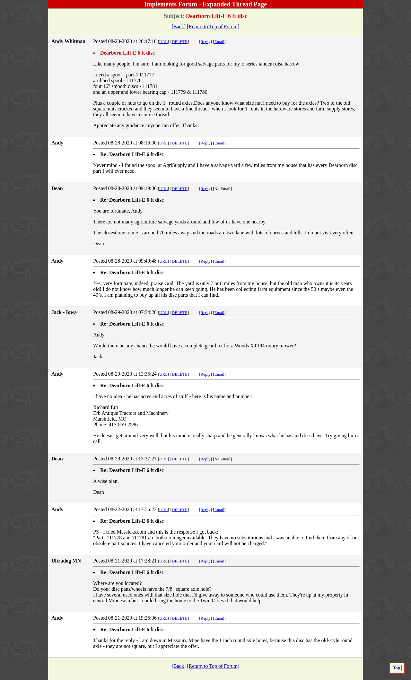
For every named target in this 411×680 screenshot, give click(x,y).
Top (396, 668)
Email (219, 41)
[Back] (179, 26)
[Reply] (205, 41)
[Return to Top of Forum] (213, 26)
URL (163, 41)
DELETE (180, 41)
